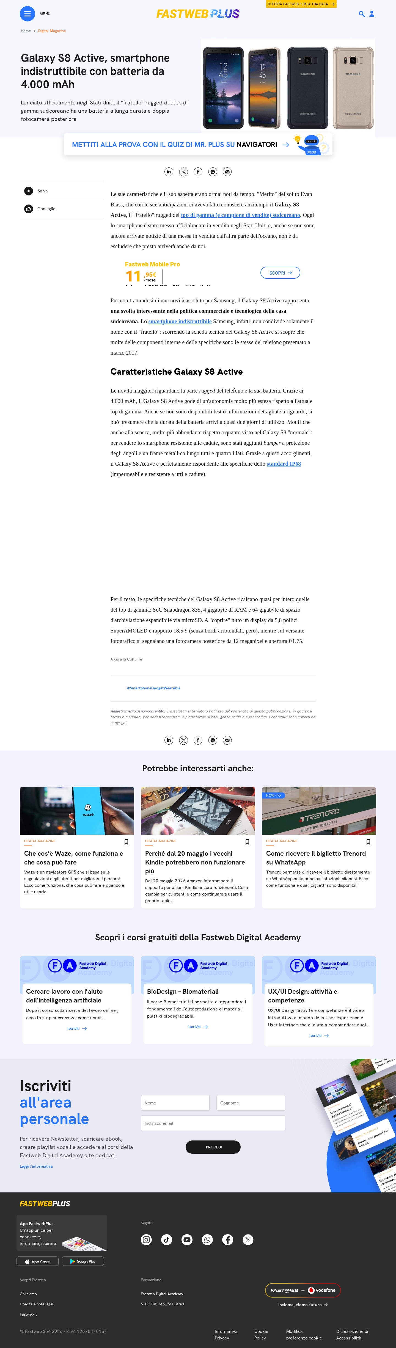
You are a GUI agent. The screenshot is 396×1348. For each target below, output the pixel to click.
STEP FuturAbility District (162, 1304)
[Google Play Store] (83, 1261)
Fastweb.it (28, 1314)
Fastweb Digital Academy (162, 1293)
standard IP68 (284, 464)
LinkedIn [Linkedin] (169, 171)
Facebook (198, 171)
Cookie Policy (261, 1334)
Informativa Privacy (226, 1334)
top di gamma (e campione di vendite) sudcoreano (240, 215)
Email (227, 171)
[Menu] (35, 13)
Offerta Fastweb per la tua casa (298, 4)
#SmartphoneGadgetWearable (153, 688)
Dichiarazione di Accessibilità (352, 1334)
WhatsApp (212, 171)
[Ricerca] (362, 14)
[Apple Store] (37, 1261)
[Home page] (198, 13)
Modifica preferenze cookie (304, 1334)
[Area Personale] (371, 14)
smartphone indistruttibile (180, 321)
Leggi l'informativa (36, 1166)
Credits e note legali (37, 1304)
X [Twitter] (183, 171)
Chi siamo (28, 1293)
